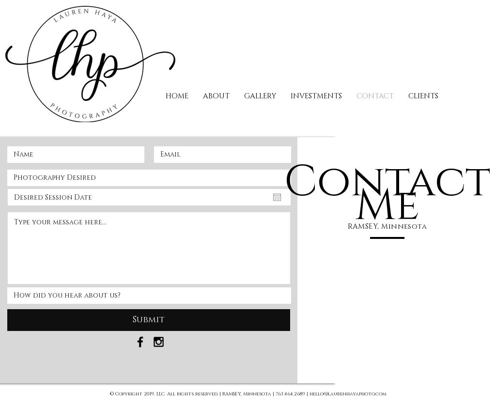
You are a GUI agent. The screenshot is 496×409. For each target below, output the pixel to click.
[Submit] (148, 320)
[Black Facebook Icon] (140, 342)
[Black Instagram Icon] (159, 342)
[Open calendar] (277, 197)
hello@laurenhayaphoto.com (348, 394)
